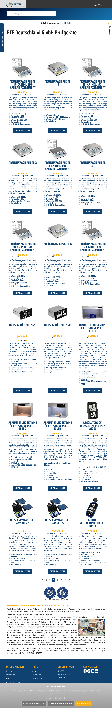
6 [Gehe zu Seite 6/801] (46, 590)
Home (59, 33)
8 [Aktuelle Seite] (53, 590)
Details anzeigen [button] (22, 140)
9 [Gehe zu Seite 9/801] (57, 590)
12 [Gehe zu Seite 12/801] (69, 590)
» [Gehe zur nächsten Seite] (73, 590)
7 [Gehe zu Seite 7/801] (49, 590)
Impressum (10, 681)
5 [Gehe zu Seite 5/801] (42, 590)
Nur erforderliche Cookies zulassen (34, 703)
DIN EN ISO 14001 (62, 610)
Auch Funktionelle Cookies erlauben (61, 703)
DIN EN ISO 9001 (49, 610)
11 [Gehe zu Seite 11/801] (65, 590)
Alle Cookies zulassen (83, 703)
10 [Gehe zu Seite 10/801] (61, 590)
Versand (34, 681)
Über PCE (61, 681)
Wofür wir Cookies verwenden (56, 698)
